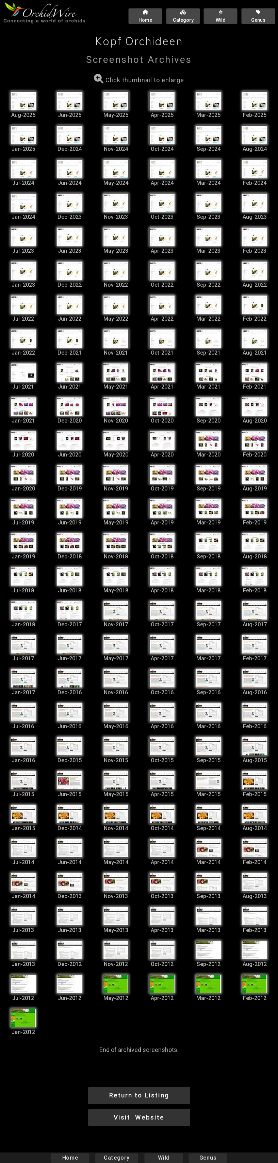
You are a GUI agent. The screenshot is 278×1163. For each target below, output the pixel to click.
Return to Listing (139, 1095)
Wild (163, 1158)
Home (70, 1158)
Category (117, 1158)
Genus (207, 1158)
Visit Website (139, 1117)
